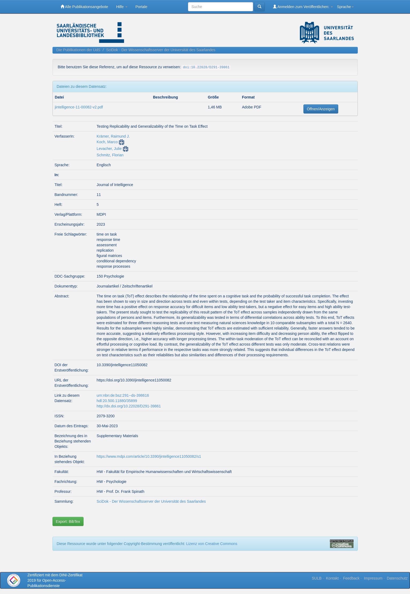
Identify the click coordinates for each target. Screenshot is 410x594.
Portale (141, 7)
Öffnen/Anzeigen (321, 109)
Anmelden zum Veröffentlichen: (303, 6)
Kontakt (332, 578)
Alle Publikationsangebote (84, 6)
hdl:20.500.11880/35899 (117, 401)
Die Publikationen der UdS (78, 50)
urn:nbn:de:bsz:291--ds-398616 (123, 395)
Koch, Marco (107, 142)
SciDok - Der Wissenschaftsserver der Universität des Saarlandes (160, 50)
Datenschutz (397, 578)
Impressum (373, 578)
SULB (317, 578)
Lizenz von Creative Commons (211, 544)
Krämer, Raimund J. (113, 136)
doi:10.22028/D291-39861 (206, 67)
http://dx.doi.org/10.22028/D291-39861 (129, 406)
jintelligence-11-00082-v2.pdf (79, 107)
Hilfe (121, 7)
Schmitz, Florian (110, 155)
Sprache (345, 7)
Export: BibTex (68, 521)
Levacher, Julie (109, 148)
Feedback (351, 578)
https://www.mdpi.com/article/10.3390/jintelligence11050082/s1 (149, 456)
